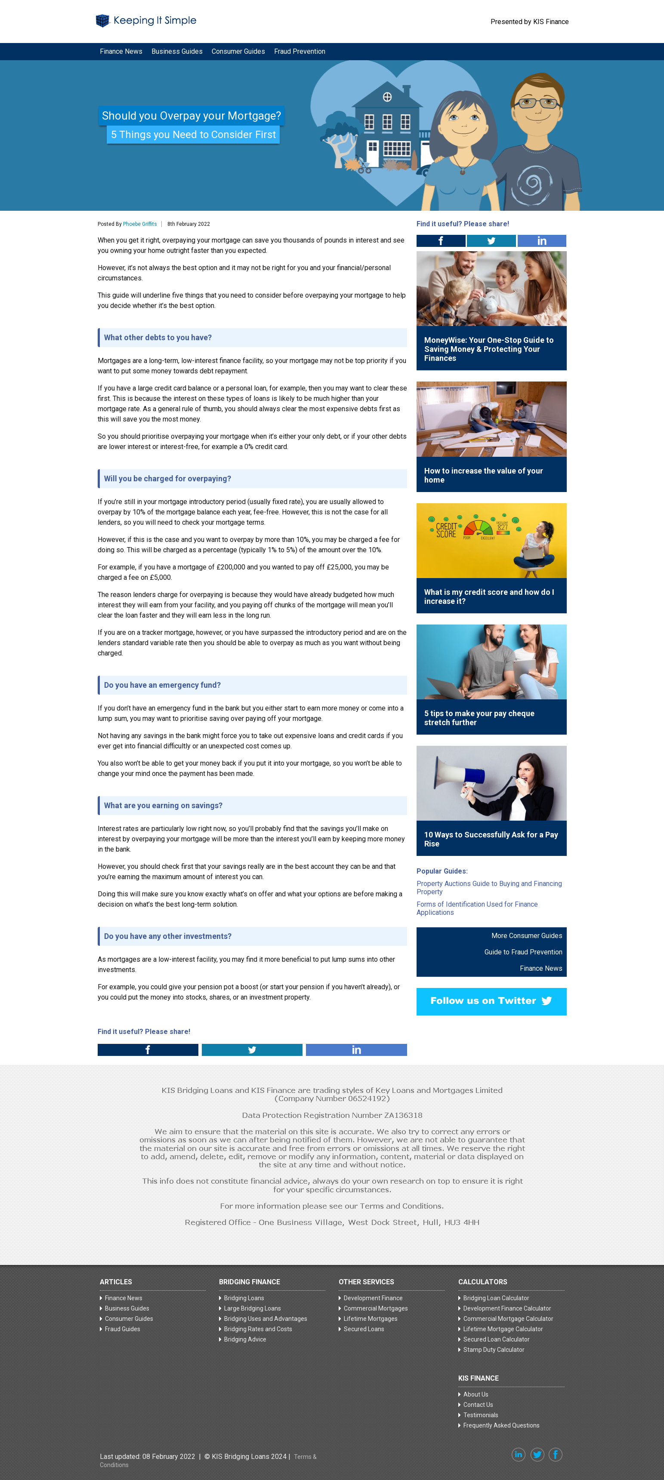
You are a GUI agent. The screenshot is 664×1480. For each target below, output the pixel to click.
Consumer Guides (238, 51)
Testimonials (480, 1415)
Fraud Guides (122, 1329)
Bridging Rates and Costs (258, 1329)
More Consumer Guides (526, 936)
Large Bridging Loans (252, 1308)
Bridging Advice (245, 1339)
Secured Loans (364, 1329)
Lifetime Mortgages (371, 1318)
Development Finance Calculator (507, 1308)
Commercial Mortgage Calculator (508, 1318)
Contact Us (478, 1404)
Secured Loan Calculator (496, 1339)
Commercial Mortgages (376, 1308)
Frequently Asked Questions (501, 1425)
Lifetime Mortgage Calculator (503, 1329)
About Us (475, 1394)
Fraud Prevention (299, 51)
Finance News (121, 51)
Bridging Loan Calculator (496, 1298)
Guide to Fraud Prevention (523, 952)
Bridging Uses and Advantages (265, 1318)
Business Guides (177, 51)
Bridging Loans (244, 1298)
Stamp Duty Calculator (494, 1349)
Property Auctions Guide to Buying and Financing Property (489, 888)
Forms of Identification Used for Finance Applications (477, 908)
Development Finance (373, 1298)
